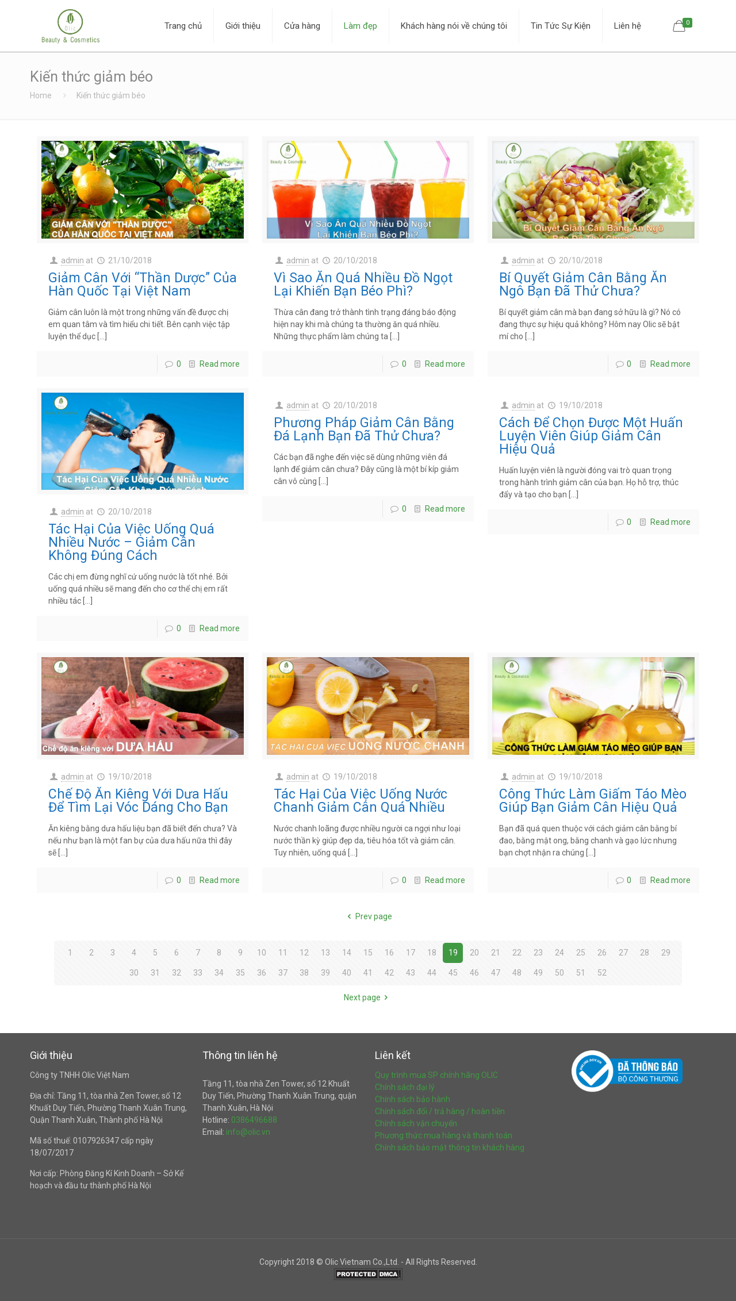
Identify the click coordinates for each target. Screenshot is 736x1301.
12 (304, 952)
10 (261, 952)
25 (580, 952)
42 (389, 972)
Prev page (368, 916)
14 (346, 952)
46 (474, 972)
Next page (368, 997)
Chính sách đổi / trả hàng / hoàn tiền (440, 1111)
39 (325, 972)
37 (283, 972)
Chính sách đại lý (405, 1087)
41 (368, 972)
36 (261, 972)
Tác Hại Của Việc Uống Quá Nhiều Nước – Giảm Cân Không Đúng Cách (131, 542)
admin (72, 260)
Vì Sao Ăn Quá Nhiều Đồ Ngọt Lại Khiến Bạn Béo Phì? (363, 284)
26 (602, 952)
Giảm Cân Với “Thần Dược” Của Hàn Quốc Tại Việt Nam (142, 284)
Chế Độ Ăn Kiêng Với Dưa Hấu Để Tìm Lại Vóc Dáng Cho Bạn (138, 800)
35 (240, 972)
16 (389, 952)
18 (431, 952)
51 (580, 972)
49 (538, 972)
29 (665, 952)
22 (517, 952)
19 (453, 952)
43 (410, 972)
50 (559, 972)
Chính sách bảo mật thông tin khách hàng (449, 1147)
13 (325, 952)
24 (559, 952)
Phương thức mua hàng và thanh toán (443, 1135)
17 (410, 952)
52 (602, 972)
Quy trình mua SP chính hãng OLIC (436, 1075)
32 (176, 972)
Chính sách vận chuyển (416, 1123)
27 (623, 952)
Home (41, 95)
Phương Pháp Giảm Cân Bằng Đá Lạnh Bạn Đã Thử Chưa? (364, 429)
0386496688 (254, 1120)
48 (517, 972)
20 (474, 952)
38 (304, 972)
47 (495, 972)
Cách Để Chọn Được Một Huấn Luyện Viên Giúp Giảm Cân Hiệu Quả (591, 436)
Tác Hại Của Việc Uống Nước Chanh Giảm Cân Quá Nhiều (360, 800)
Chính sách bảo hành (412, 1099)
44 (431, 972)
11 (283, 952)
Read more (220, 364)
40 (346, 972)
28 (644, 952)
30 (134, 972)
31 (155, 972)
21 (495, 952)
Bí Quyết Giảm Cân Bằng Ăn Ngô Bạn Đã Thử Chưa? (583, 284)
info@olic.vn (248, 1132)
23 (538, 952)
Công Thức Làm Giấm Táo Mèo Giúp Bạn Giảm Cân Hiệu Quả (593, 800)
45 (453, 972)
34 (219, 972)
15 (368, 952)
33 (197, 972)
